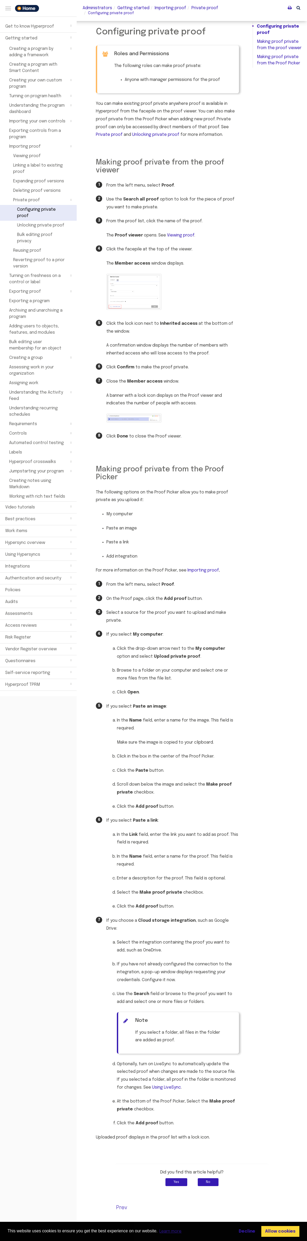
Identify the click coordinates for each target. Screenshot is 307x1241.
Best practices (39, 518)
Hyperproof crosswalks (41, 462)
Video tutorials (39, 506)
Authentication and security (39, 577)
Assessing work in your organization (31, 370)
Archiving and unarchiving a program (36, 313)
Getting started (39, 37)
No (208, 1182)
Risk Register (39, 637)
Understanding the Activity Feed (41, 395)
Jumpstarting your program (41, 471)
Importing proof (41, 146)
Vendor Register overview (39, 648)
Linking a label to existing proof (38, 168)
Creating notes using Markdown (30, 483)
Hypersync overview (39, 542)
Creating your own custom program (41, 83)
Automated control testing (41, 443)
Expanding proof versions (38, 181)
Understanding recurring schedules (33, 411)
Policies (39, 589)
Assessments (39, 613)
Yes (176, 1182)
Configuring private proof (36, 212)
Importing (170, 8)
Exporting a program (29, 301)
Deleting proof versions (37, 190)
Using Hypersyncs (39, 554)
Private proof (43, 200)
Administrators (97, 8)
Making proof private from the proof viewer (279, 44)
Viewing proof (27, 156)
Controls (41, 433)
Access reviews (39, 625)
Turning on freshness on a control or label (41, 278)
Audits (39, 601)
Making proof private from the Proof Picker (278, 60)
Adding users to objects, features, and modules (34, 329)
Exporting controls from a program (35, 133)
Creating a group (41, 358)
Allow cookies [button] (280, 1231)
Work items (39, 530)
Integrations (39, 566)
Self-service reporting (39, 672)
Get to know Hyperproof (39, 26)
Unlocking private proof (40, 225)
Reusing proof (27, 250)
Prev (121, 1208)
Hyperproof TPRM (39, 684)
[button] (298, 8)
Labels (41, 452)
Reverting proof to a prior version (39, 263)
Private (204, 8)
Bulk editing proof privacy (35, 238)
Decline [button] (247, 1231)
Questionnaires (39, 660)
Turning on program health (41, 96)
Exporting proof (41, 291)
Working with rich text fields (37, 496)
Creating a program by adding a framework (41, 51)
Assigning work (23, 383)
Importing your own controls (41, 121)
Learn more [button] (170, 1231)
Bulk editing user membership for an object (35, 345)
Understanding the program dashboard (41, 108)
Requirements (41, 424)
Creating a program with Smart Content (33, 67)
